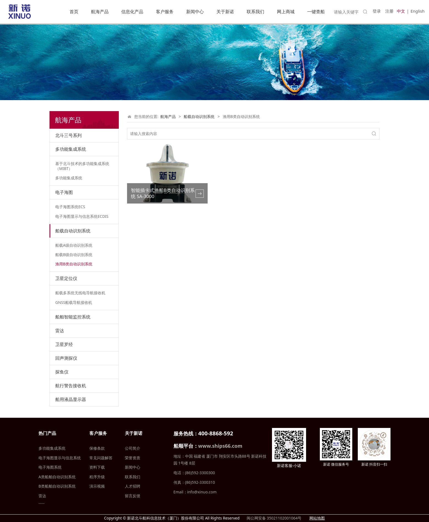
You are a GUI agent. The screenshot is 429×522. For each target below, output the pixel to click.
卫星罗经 (64, 344)
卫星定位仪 (66, 278)
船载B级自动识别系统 (73, 254)
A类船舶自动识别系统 (57, 476)
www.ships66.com (220, 446)
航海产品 (100, 12)
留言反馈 (132, 495)
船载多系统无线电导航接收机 (80, 292)
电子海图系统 (50, 467)
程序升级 (97, 476)
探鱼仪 (61, 372)
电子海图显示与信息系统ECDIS (81, 216)
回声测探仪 (66, 358)
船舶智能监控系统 (72, 317)
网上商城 (286, 12)
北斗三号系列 (68, 135)
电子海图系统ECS (70, 206)
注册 (389, 11)
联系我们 (255, 12)
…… (41, 502)
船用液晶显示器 (70, 399)
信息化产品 (132, 12)
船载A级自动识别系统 (73, 245)
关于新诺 (225, 12)
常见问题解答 (100, 457)
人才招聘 (132, 486)
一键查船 (316, 12)
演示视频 (97, 486)
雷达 (59, 331)
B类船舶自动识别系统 (57, 486)
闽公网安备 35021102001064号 (273, 518)
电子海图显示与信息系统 (59, 457)
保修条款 (97, 448)
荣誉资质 (132, 457)
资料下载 (97, 467)
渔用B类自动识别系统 (73, 264)
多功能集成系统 (70, 149)
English (418, 11)
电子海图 (64, 192)
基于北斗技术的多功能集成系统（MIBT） (82, 166)
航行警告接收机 (70, 386)
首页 (74, 12)
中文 (401, 11)
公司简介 (132, 448)
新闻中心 (195, 12)
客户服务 (165, 12)
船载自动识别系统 (72, 231)
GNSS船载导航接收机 (73, 302)
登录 (377, 11)
